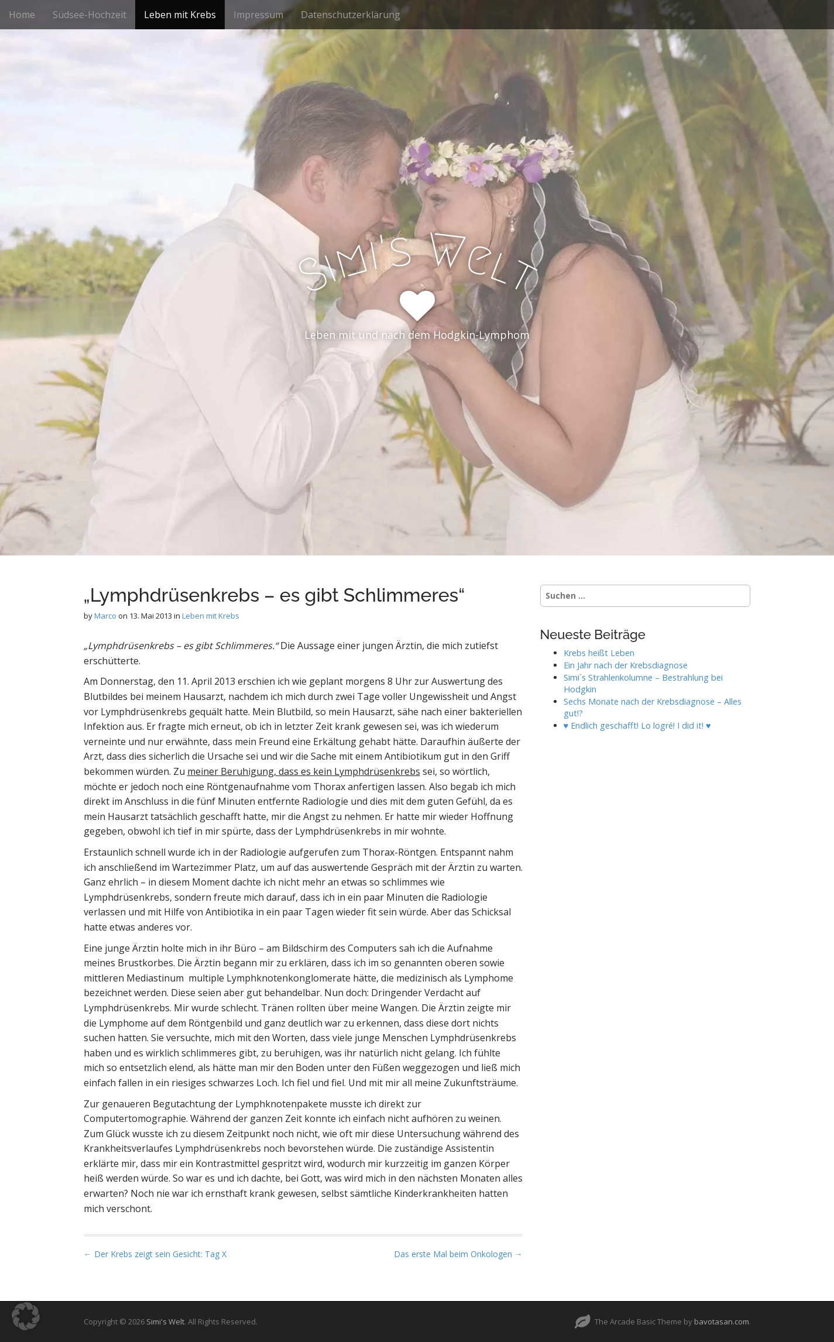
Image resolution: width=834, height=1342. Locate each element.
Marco (105, 615)
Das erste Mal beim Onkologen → (458, 1253)
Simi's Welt (165, 1321)
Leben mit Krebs (180, 14)
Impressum (258, 14)
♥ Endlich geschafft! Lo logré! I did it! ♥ (637, 725)
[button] (26, 1316)
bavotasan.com (721, 1321)
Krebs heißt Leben (599, 652)
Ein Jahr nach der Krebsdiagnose (626, 665)
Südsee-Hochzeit (89, 14)
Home (22, 14)
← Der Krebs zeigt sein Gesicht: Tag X (155, 1253)
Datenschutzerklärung (350, 14)
